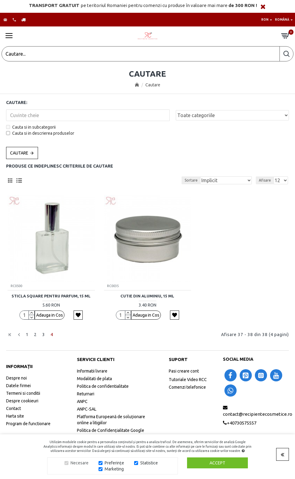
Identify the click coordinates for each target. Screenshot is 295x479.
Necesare (79, 462)
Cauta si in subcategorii (31, 127)
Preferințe (114, 462)
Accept (217, 462)
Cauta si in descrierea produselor (40, 133)
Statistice (149, 462)
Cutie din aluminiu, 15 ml (147, 296)
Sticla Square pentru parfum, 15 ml (51, 296)
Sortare (191, 180)
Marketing (114, 469)
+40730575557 (241, 422)
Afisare (265, 180)
